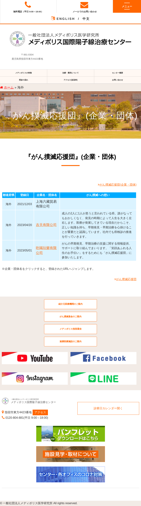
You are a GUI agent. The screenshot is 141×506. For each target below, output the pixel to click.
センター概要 (117, 73)
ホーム (9, 87)
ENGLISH (66, 19)
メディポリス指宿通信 (70, 329)
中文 (86, 19)
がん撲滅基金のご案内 (70, 316)
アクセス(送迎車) (71, 80)
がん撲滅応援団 (125, 279)
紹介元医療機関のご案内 (70, 304)
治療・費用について (70, 73)
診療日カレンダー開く (108, 408)
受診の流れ (23, 80)
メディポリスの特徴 (23, 73)
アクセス (40, 412)
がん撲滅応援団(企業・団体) (117, 184)
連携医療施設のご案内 (70, 341)
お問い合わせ (117, 80)
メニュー (127, 6)
